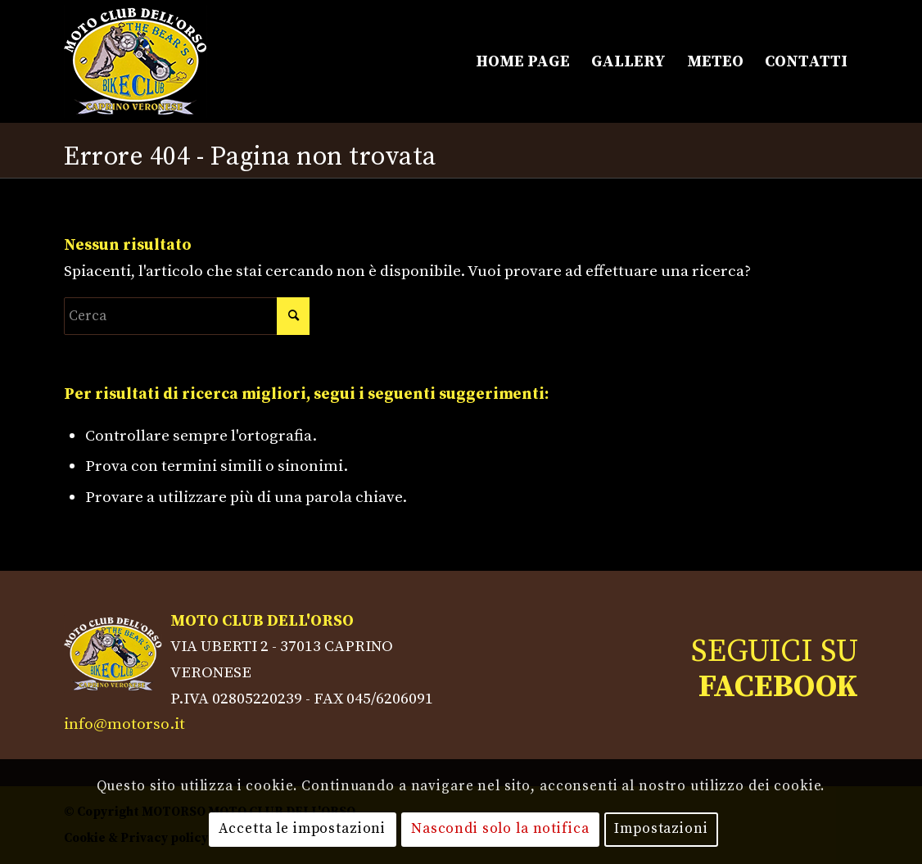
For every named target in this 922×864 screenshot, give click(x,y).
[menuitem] (523, 61)
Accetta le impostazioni (302, 829)
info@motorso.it (124, 724)
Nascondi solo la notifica (500, 829)
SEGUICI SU (774, 669)
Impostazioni (660, 829)
